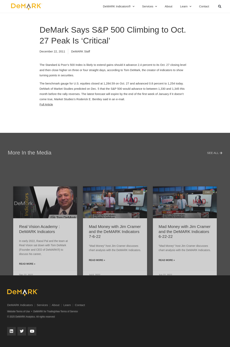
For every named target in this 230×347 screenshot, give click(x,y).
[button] (220, 6)
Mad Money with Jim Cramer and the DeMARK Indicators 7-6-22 (115, 270)
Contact (204, 6)
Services (149, 6)
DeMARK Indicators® (118, 6)
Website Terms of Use (18, 311)
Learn (185, 6)
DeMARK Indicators (20, 305)
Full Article (46, 104)
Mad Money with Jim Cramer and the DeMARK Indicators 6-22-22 (185, 270)
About (168, 6)
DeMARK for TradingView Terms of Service (55, 311)
